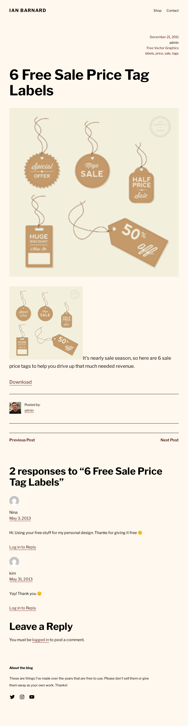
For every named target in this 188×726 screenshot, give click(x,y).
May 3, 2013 (20, 518)
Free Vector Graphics (163, 48)
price (159, 53)
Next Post (170, 440)
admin (29, 410)
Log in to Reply (22, 547)
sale (167, 53)
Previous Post (22, 440)
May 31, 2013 (21, 579)
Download (20, 382)
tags (175, 53)
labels (149, 53)
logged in (40, 639)
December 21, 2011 (164, 37)
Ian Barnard (27, 10)
